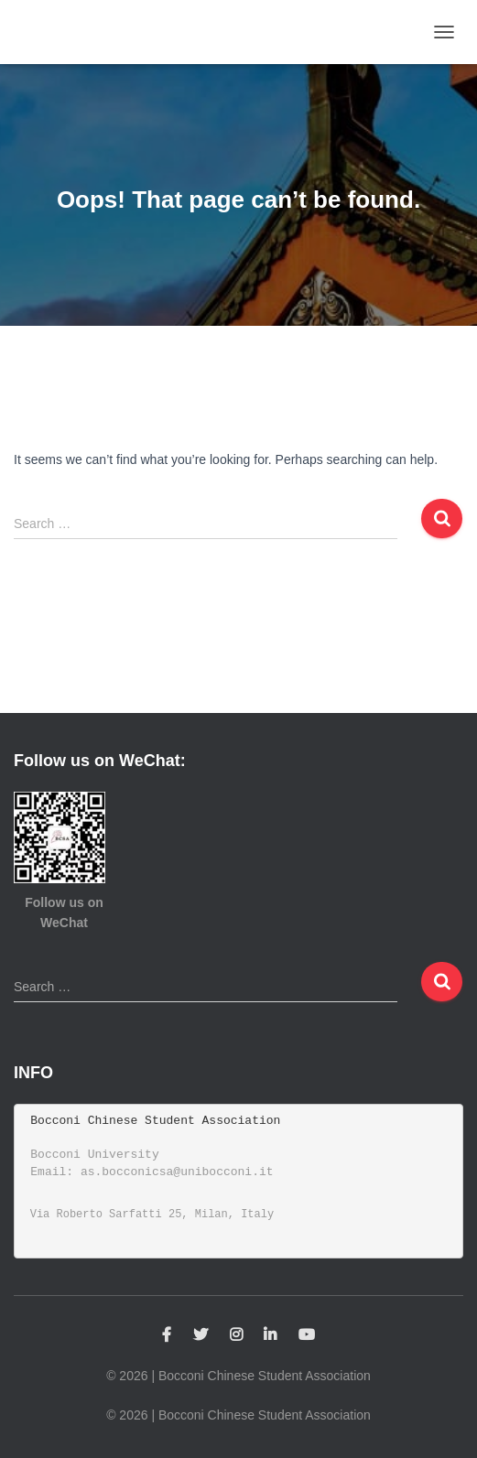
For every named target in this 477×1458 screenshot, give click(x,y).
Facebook (166, 1335)
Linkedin (270, 1335)
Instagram (236, 1335)
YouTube (306, 1335)
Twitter (200, 1335)
